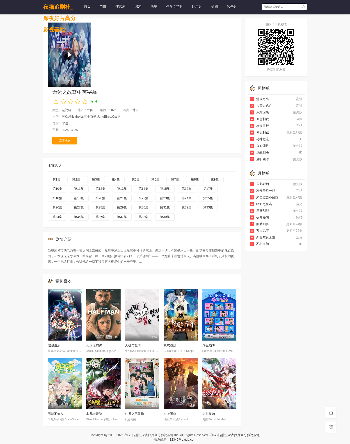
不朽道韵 (259, 244)
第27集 (79, 207)
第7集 (175, 179)
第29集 (122, 207)
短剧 (214, 6)
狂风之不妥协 (134, 414)
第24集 (187, 198)
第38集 (144, 217)
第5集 (136, 179)
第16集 (187, 188)
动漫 (153, 6)
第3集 (96, 179)
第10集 (57, 188)
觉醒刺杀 (259, 152)
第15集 (165, 188)
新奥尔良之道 (262, 237)
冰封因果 (259, 112)
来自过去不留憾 (264, 197)
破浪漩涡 (54, 345)
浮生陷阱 (208, 345)
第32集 (187, 207)
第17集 (208, 188)
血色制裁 (259, 119)
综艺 (138, 6)
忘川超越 (208, 414)
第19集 (79, 198)
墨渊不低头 (56, 414)
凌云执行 (259, 126)
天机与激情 (133, 345)
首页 (87, 6)
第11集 (79, 188)
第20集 (100, 198)
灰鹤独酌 (259, 184)
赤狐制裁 (259, 132)
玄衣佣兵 (259, 145)
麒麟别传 (259, 224)
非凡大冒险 (94, 414)
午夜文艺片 (174, 6)
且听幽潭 (259, 159)
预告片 (232, 6)
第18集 (57, 198)
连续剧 (120, 6)
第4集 (116, 179)
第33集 (208, 207)
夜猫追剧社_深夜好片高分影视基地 (59, 8)
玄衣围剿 (170, 414)
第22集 (144, 198)
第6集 (155, 179)
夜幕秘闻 (259, 217)
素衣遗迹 (170, 345)
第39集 (165, 217)
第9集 (215, 179)
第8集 (195, 179)
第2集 (76, 179)
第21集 (122, 198)
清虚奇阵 (259, 99)
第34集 (57, 217)
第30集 (144, 207)
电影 (103, 6)
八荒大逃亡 (261, 106)
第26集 (57, 207)
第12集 (100, 188)
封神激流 (259, 139)
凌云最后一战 (262, 190)
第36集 (100, 217)
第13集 (122, 188)
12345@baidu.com (183, 439)
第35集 (79, 217)
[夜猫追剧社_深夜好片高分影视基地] (234, 435)
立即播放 (64, 140)
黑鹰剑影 (259, 211)
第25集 (208, 198)
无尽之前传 (94, 345)
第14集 (144, 188)
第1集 (57, 179)
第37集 (122, 217)
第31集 (165, 207)
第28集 (100, 207)
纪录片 (197, 6)
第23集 (165, 198)
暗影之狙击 (261, 204)
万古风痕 (259, 230)
